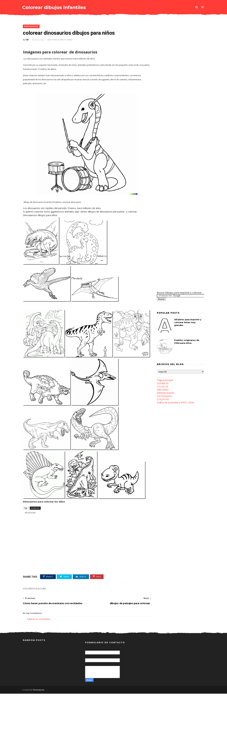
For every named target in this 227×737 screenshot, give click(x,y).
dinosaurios (31, 27)
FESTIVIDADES (164, 396)
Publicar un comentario (38, 662)
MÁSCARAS (163, 389)
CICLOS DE (162, 386)
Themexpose (39, 733)
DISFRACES (163, 383)
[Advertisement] (60, 561)
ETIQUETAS (163, 399)
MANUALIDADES (165, 393)
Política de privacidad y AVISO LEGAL (175, 402)
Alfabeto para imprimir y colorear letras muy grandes (187, 322)
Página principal (165, 380)
